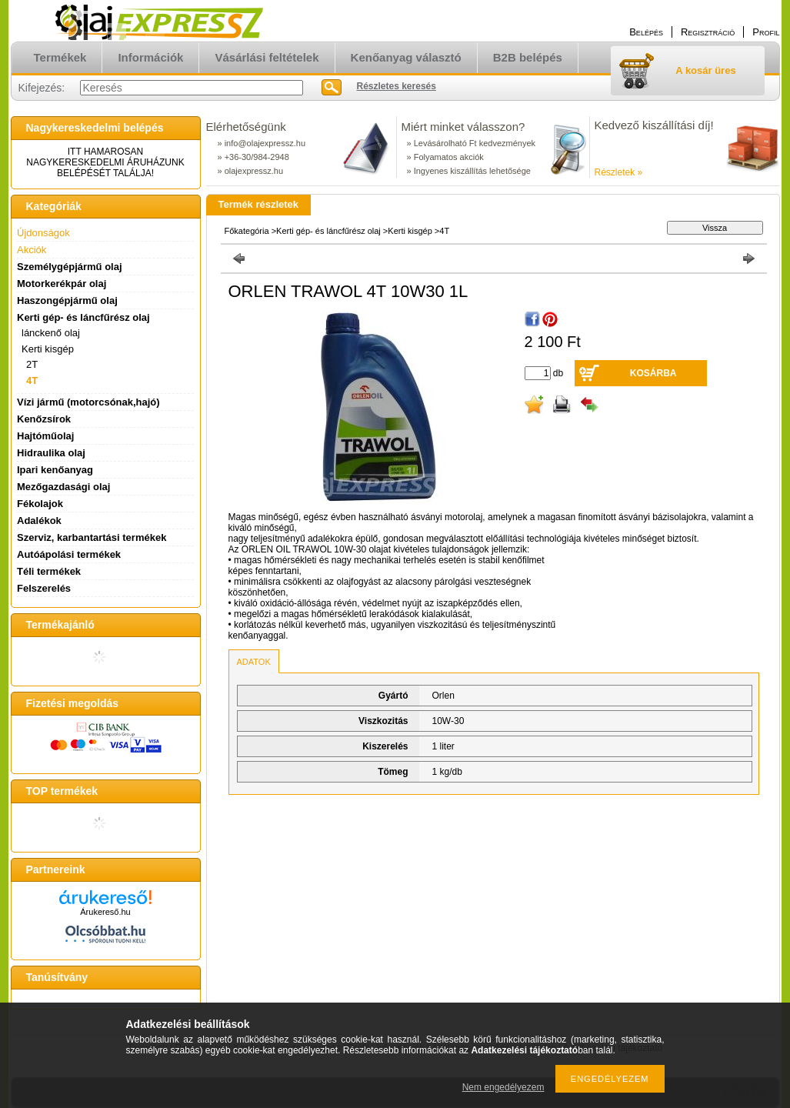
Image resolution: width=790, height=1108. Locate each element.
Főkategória (247, 230)
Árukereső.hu (105, 911)
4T (32, 380)
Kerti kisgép (410, 230)
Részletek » (619, 172)
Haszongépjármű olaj (67, 300)
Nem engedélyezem (503, 1087)
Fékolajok (40, 503)
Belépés (646, 32)
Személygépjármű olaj (69, 266)
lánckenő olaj (51, 333)
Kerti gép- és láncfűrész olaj (328, 230)
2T (32, 364)
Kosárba (653, 373)
